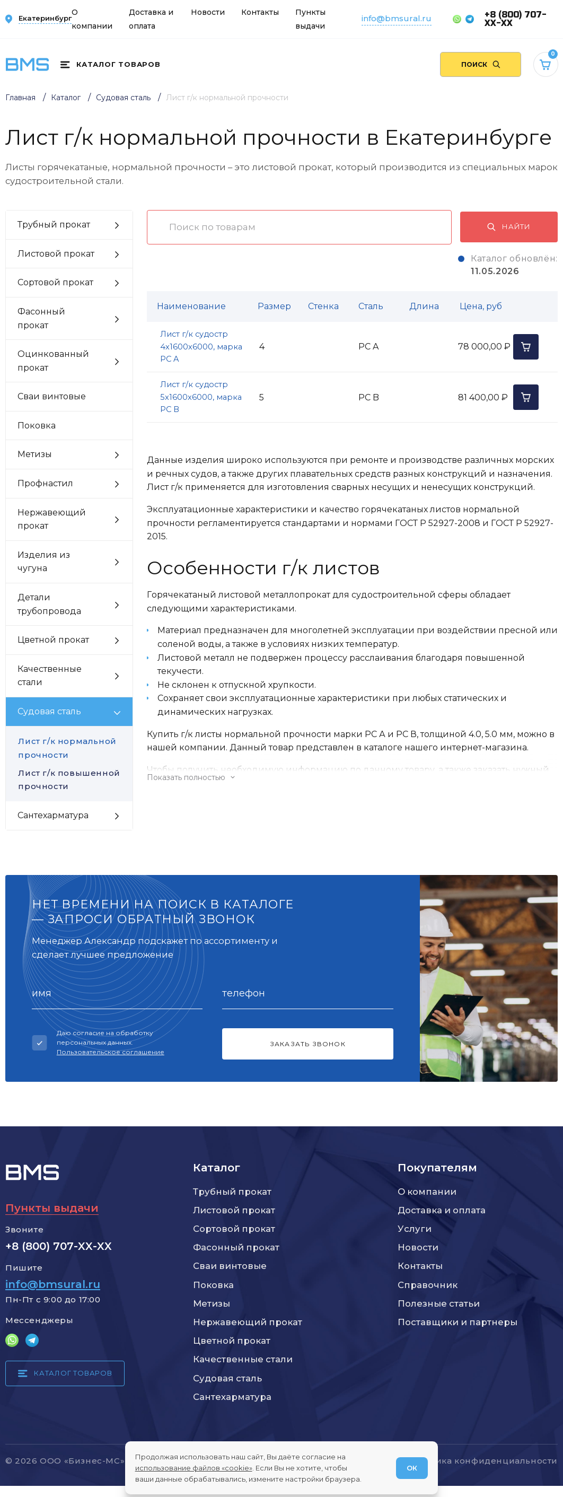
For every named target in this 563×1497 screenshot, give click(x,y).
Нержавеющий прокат (247, 1322)
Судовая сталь (227, 1378)
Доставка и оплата (442, 1210)
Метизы (211, 1303)
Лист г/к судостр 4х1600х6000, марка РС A (201, 346)
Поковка (213, 1285)
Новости (208, 12)
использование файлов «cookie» (193, 1468)
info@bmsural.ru (397, 18)
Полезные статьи (439, 1303)
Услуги (415, 1228)
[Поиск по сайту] (481, 64)
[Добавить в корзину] (526, 347)
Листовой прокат (234, 1210)
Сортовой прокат (234, 1228)
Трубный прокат (232, 1191)
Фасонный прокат (236, 1247)
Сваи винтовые (230, 1265)
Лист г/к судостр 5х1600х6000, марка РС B (201, 397)
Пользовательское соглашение (110, 1052)
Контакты (260, 12)
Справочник (428, 1285)
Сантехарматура (232, 1396)
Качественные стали (243, 1359)
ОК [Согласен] (412, 1468)
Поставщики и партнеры (457, 1322)
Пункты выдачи (52, 1207)
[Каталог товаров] (110, 64)
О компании (427, 1191)
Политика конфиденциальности (482, 1461)
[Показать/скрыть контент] (352, 777)
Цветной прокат (231, 1340)
